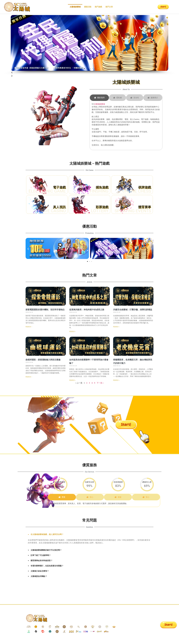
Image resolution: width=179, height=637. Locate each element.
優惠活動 (87, 7)
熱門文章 (109, 7)
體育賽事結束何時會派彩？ (42, 560)
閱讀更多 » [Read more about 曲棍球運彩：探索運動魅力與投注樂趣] (29, 377)
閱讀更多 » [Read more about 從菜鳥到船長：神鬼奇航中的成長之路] (72, 331)
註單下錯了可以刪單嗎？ (41, 555)
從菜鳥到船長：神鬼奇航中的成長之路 (86, 309)
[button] (84, 68)
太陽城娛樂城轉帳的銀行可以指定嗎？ (46, 550)
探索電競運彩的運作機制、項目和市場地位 (45, 309)
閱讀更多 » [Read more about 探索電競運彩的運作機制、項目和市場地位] (29, 326)
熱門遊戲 (98, 7)
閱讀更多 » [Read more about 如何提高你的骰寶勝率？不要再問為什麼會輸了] (72, 380)
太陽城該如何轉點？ (39, 576)
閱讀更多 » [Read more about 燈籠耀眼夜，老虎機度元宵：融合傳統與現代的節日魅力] (116, 380)
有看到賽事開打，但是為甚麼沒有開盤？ (47, 566)
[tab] (99, 98)
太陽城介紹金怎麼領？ (40, 571)
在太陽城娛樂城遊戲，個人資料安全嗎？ (47, 534)
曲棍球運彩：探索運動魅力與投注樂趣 (43, 359)
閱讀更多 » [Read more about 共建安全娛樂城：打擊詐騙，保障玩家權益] (116, 326)
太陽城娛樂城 (75, 7)
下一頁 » (100, 383)
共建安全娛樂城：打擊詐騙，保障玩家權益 (132, 309)
